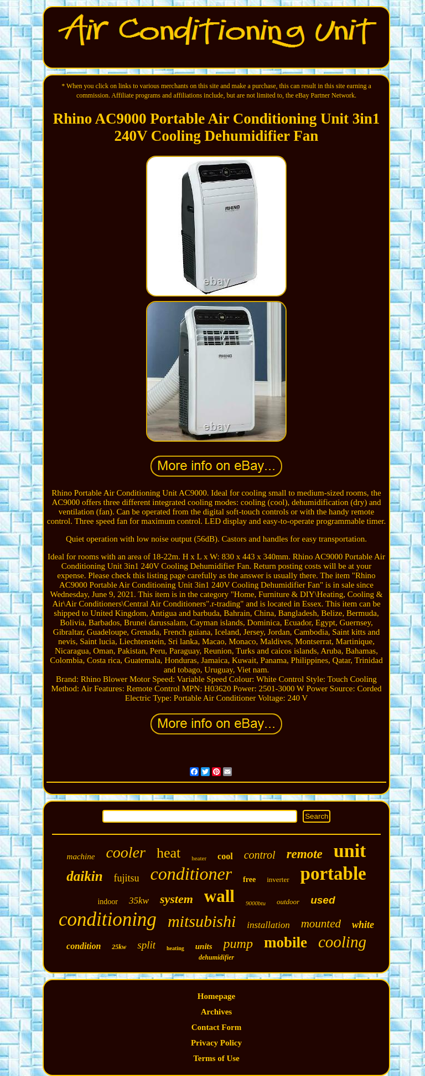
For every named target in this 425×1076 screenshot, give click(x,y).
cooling (342, 942)
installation (268, 925)
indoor (107, 901)
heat (168, 853)
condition (83, 946)
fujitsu (126, 878)
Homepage (216, 996)
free (249, 879)
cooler (126, 852)
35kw (139, 900)
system (176, 899)
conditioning (108, 919)
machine (81, 856)
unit (350, 850)
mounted (321, 923)
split (146, 945)
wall (219, 896)
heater (198, 858)
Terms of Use (216, 1058)
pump (238, 943)
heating (175, 948)
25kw (119, 947)
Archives (216, 1011)
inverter (278, 879)
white (363, 924)
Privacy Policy (216, 1042)
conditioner (191, 874)
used (322, 900)
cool (225, 856)
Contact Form (216, 1027)
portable (333, 874)
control (260, 855)
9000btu (256, 903)
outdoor (288, 901)
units (203, 946)
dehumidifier (216, 957)
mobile (285, 942)
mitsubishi (202, 921)
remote (305, 854)
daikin (84, 876)
